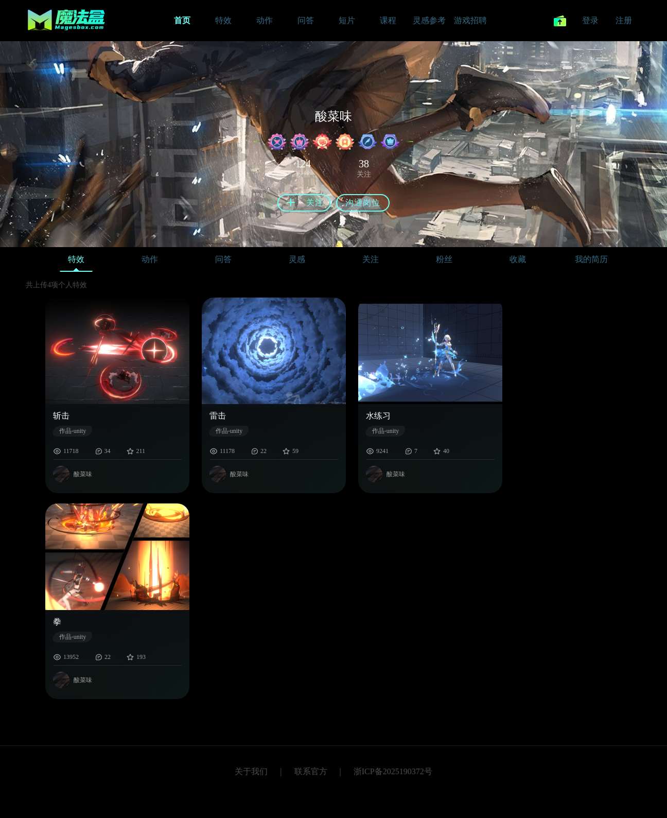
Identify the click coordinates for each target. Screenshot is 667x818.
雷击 (217, 415)
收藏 (518, 259)
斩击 (61, 415)
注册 (624, 20)
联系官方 (310, 771)
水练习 (378, 415)
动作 (150, 259)
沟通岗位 (362, 202)
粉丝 (444, 259)
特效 (76, 262)
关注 (370, 259)
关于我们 (251, 771)
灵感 (297, 259)
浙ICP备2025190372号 (393, 771)
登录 (590, 20)
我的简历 (591, 259)
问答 (223, 259)
